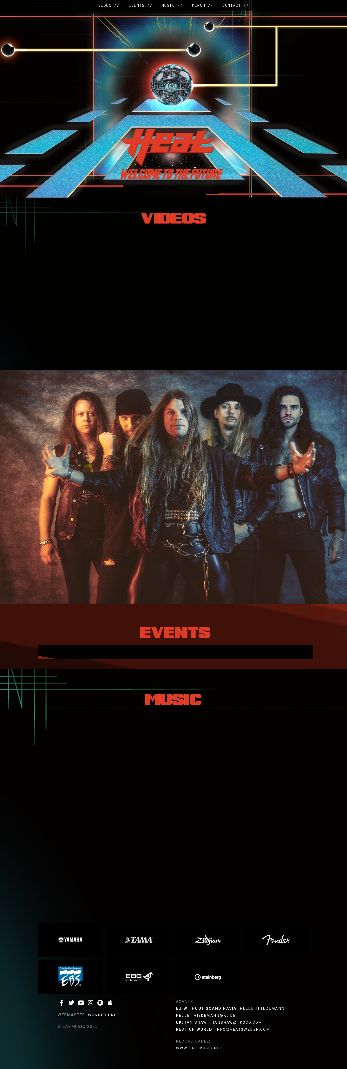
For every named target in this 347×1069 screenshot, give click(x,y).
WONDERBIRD (103, 1015)
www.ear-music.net (199, 1048)
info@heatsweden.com (243, 1029)
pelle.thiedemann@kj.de (206, 1015)
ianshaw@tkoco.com (238, 1022)
